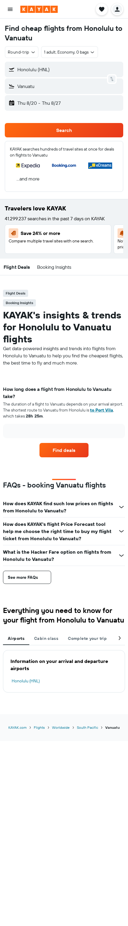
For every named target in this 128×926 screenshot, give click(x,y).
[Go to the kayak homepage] (39, 9)
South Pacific (87, 727)
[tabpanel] (64, 414)
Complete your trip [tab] (87, 638)
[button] (10, 9)
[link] (63, 450)
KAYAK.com (17, 727)
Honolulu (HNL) (26, 681)
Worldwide (61, 727)
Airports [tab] (16, 638)
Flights (39, 727)
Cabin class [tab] (46, 638)
